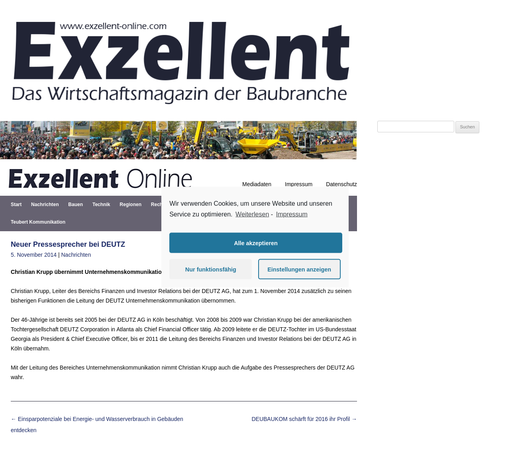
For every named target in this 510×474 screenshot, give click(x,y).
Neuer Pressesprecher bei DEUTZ (68, 244)
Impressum (298, 184)
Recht (157, 204)
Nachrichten (45, 204)
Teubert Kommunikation (38, 222)
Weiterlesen (252, 213)
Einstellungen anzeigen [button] (299, 269)
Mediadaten (256, 184)
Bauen (75, 204)
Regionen (130, 204)
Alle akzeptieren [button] (256, 243)
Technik (101, 204)
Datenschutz (341, 184)
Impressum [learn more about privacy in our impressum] (292, 213)
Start (16, 204)
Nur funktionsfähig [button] (210, 269)
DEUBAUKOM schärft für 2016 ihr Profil (304, 419)
